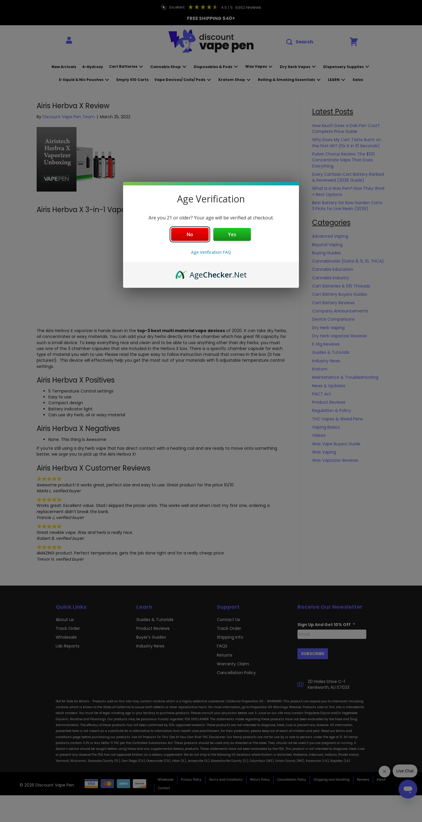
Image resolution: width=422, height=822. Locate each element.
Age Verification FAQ (211, 252)
